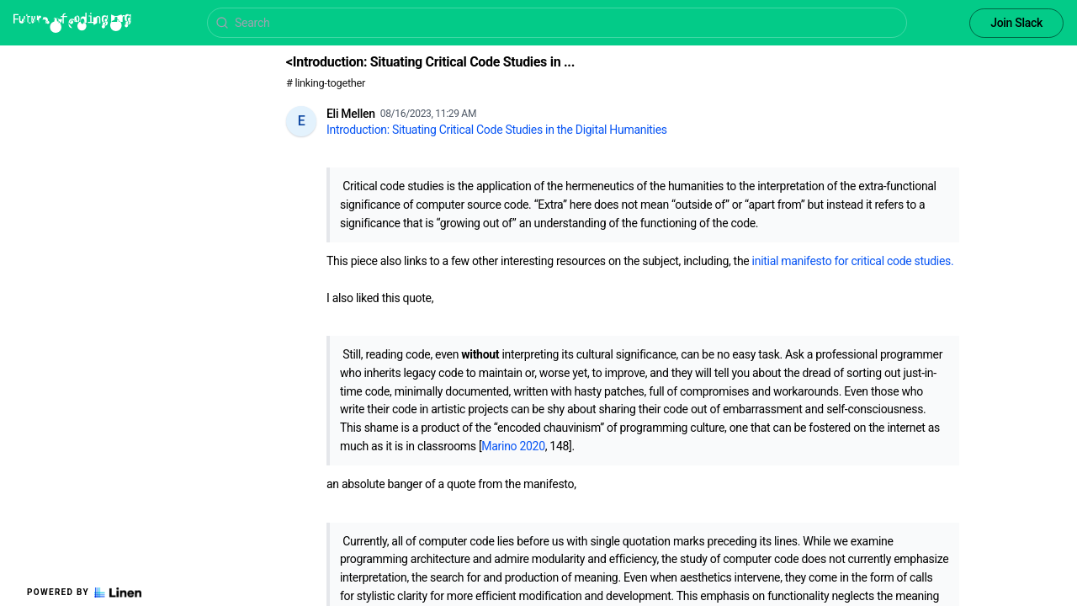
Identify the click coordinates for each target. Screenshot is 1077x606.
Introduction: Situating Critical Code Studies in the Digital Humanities (496, 129)
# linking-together (325, 83)
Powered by (84, 592)
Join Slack (1016, 22)
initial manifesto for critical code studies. (853, 261)
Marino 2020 (512, 446)
